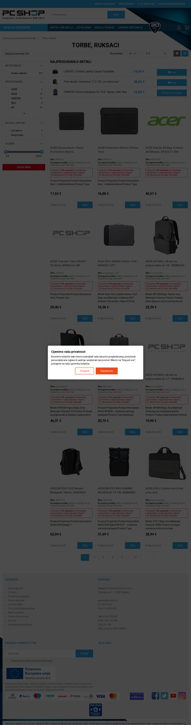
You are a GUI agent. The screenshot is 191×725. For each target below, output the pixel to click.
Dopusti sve (107, 370)
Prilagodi (84, 370)
